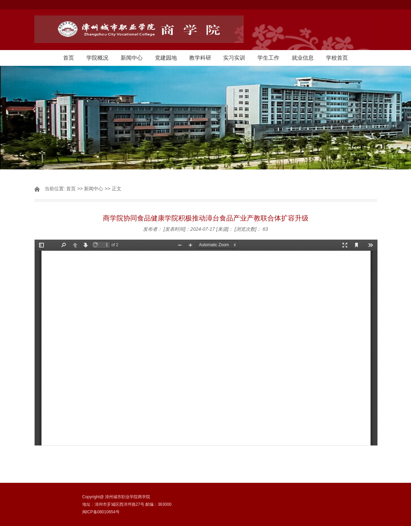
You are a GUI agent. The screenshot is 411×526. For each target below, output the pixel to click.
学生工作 (268, 58)
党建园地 (166, 58)
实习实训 (234, 58)
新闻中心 (132, 58)
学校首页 (337, 58)
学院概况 (97, 58)
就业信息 (303, 58)
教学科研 (200, 58)
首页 (68, 58)
